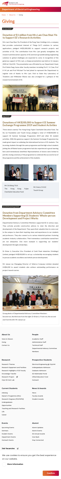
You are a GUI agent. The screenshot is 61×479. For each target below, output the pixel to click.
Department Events (9, 437)
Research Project (10, 377)
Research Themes (8, 364)
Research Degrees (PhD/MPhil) (13, 399)
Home (4, 15)
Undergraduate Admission (41, 367)
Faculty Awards (37, 396)
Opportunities (7, 405)
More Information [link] (15, 464)
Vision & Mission (7, 339)
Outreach (35, 380)
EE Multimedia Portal (39, 374)
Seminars (5, 430)
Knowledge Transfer (9, 374)
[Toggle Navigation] (57, 3)
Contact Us (6, 345)
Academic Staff (37, 339)
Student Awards (38, 399)
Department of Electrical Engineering (21, 9)
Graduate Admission (39, 370)
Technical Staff (37, 345)
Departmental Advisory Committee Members (44, 350)
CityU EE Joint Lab (8, 380)
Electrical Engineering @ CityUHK (43, 364)
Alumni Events (37, 430)
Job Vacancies (10, 448)
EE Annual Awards (38, 434)
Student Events (7, 434)
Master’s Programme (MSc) (11, 396)
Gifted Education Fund (40, 377)
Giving (4, 342)
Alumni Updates (37, 427)
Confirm (51, 473)
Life (3, 411)
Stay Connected (38, 440)
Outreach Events (8, 440)
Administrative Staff (39, 342)
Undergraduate (7, 402)
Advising (5, 393)
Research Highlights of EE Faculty (14, 370)
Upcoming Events (8, 427)
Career (4, 415)
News (34, 393)
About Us (12, 15)
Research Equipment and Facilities (14, 367)
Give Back (35, 437)
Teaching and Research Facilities (13, 408)
